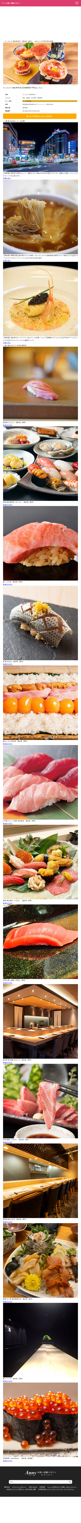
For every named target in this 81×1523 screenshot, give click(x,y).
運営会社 (7, 1487)
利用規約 (42, 1487)
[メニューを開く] (76, 3)
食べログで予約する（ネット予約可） (40, 116)
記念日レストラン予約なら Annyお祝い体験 (21, 1489)
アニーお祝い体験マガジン (11, 3)
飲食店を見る (7, 425)
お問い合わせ (33, 1487)
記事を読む (7, 178)
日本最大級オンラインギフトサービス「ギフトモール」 (56, 1489)
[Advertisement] (40, 22)
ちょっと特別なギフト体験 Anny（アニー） (62, 1487)
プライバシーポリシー (19, 1487)
